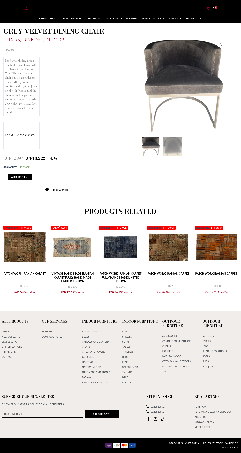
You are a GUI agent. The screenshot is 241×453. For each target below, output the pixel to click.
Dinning (34, 39)
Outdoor (174, 18)
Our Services (193, 18)
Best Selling (94, 18)
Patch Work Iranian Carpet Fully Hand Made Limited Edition (120, 277)
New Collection (59, 18)
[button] (220, 44)
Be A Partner (207, 396)
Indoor (159, 18)
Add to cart (20, 177)
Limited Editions (113, 18)
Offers (43, 18)
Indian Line (131, 18)
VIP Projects (77, 18)
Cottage (145, 18)
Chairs (12, 39)
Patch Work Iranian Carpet (24, 275)
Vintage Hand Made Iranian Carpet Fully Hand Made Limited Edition (72, 277)
